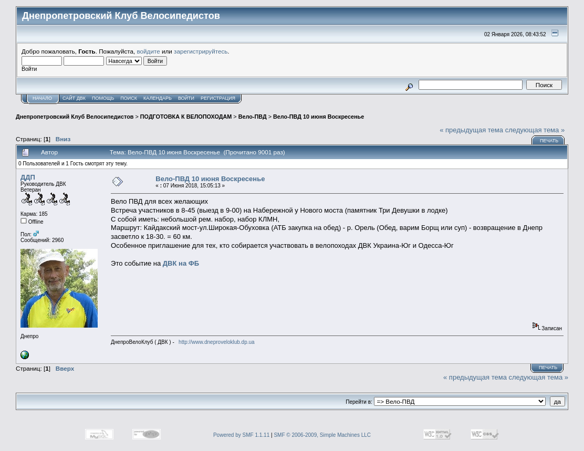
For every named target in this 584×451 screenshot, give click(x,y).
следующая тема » (535, 130)
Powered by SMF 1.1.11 (241, 435)
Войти (186, 98)
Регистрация (218, 98)
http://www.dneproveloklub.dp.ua (217, 342)
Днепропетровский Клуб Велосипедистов (74, 116)
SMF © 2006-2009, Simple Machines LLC (322, 435)
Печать (549, 140)
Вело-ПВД (252, 116)
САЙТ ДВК (74, 98)
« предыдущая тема (471, 130)
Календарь (157, 98)
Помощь (103, 98)
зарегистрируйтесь (200, 51)
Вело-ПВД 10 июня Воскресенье (318, 116)
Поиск (128, 98)
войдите (148, 51)
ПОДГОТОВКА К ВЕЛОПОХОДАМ (186, 116)
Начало (42, 98)
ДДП (27, 177)
